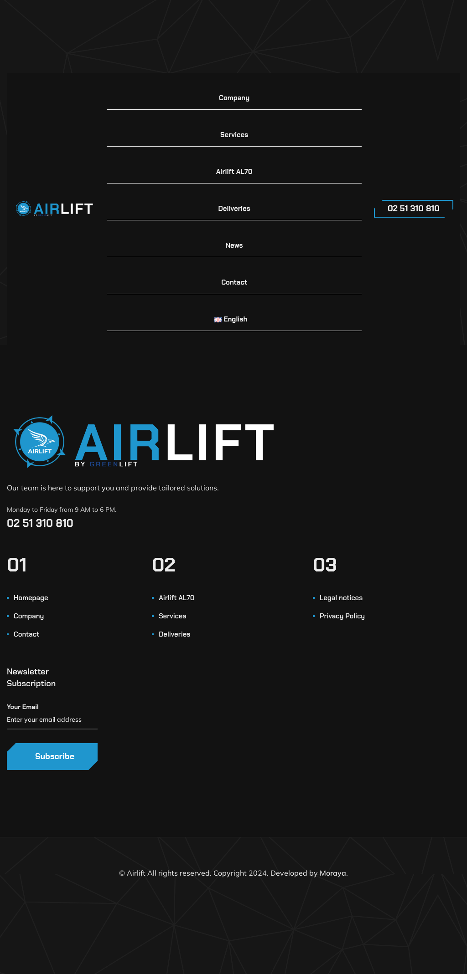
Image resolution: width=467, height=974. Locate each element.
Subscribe (54, 756)
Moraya (333, 872)
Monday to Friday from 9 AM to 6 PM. (61, 509)
